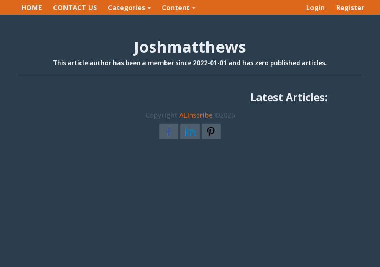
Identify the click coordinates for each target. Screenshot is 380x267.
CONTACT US (75, 7)
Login (315, 7)
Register (350, 7)
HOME (31, 7)
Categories (129, 7)
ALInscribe (196, 115)
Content (178, 7)
